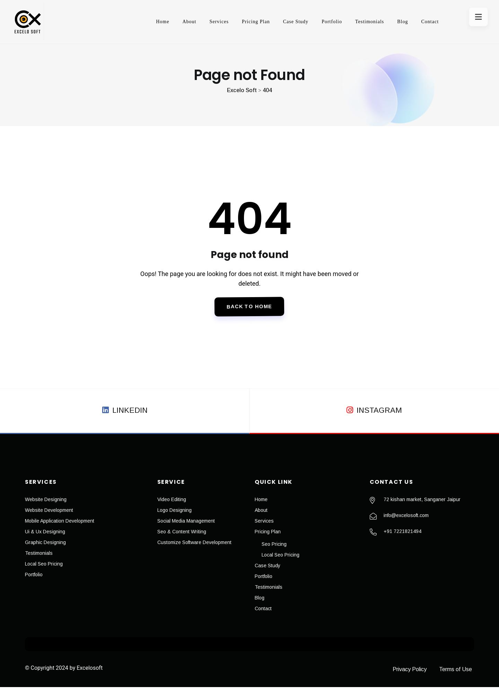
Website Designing (46, 506)
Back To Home (249, 311)
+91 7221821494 (402, 538)
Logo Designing (174, 517)
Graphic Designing (45, 549)
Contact (420, 21)
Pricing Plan (246, 21)
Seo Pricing (274, 551)
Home (152, 21)
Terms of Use (457, 676)
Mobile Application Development (59, 528)
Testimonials (359, 21)
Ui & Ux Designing (45, 538)
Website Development (49, 517)
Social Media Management (186, 528)
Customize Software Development (194, 549)
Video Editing (171, 506)
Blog (392, 21)
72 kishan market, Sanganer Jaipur (422, 506)
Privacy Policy (405, 676)
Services (208, 21)
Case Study (285, 21)
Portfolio (322, 21)
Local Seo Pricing (44, 570)
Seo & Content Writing (181, 538)
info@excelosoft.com (406, 522)
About (179, 21)
